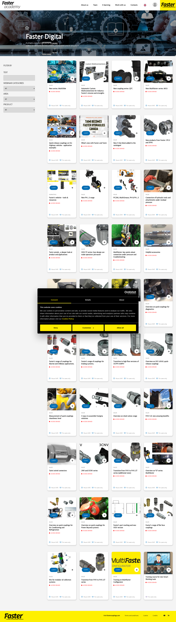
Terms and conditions (132, 615)
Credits (155, 615)
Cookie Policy (68, 319)
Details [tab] (88, 300)
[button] (145, 5)
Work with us (120, 5)
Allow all (120, 328)
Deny (56, 328)
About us (84, 5)
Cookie (145, 615)
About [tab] (121, 300)
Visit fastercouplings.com (111, 615)
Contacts (134, 5)
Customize (88, 328)
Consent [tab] (54, 300)
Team (95, 5)
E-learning (106, 5)
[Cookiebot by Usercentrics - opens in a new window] (126, 292)
